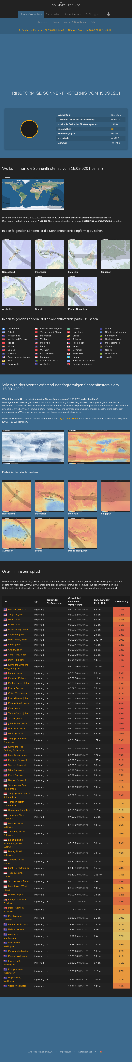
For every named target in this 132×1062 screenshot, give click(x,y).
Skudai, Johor (15, 718)
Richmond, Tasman (18, 924)
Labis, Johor (14, 644)
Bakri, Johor (14, 624)
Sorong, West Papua (19, 881)
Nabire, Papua (15, 894)
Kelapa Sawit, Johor (18, 703)
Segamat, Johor (16, 634)
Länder (55, 22)
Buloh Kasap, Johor (18, 629)
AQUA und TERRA (68, 418)
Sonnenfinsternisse (31, 14)
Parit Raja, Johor (16, 659)
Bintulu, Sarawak (17, 780)
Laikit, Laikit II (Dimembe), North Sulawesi (13, 843)
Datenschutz (85, 1051)
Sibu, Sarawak (16, 770)
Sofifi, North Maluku (18, 867)
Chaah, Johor (15, 649)
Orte (93, 22)
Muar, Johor (14, 619)
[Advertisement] (66, 58)
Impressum (65, 1051)
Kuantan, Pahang (17, 678)
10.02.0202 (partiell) (91, 30)
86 (112, 129)
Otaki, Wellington (17, 985)
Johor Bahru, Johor (17, 723)
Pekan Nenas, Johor (18, 698)
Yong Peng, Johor (17, 654)
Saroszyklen (53, 14)
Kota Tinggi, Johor (17, 754)
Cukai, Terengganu (18, 693)
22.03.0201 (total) (41, 30)
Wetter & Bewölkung (75, 22)
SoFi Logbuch (93, 14)
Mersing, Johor (15, 733)
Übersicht (42, 22)
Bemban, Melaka (17, 609)
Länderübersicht (73, 14)
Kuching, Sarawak (17, 760)
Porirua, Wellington (18, 951)
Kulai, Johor (14, 708)
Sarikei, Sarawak (17, 765)
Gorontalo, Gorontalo (19, 810)
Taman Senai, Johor (18, 713)
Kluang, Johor (15, 672)
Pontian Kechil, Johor (19, 683)
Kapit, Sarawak (16, 775)
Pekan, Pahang (16, 688)
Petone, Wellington (18, 955)
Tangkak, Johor (16, 614)
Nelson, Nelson (16, 929)
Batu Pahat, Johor (17, 639)
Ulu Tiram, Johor (16, 728)
